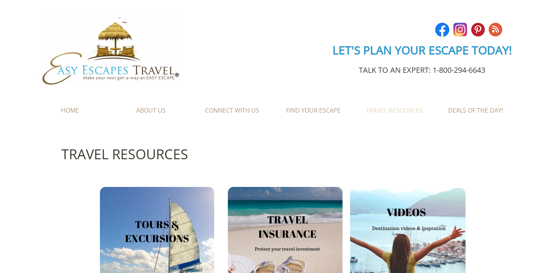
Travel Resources (394, 110)
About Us (151, 110)
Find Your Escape (313, 110)
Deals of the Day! (475, 110)
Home (70, 110)
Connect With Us (232, 110)
